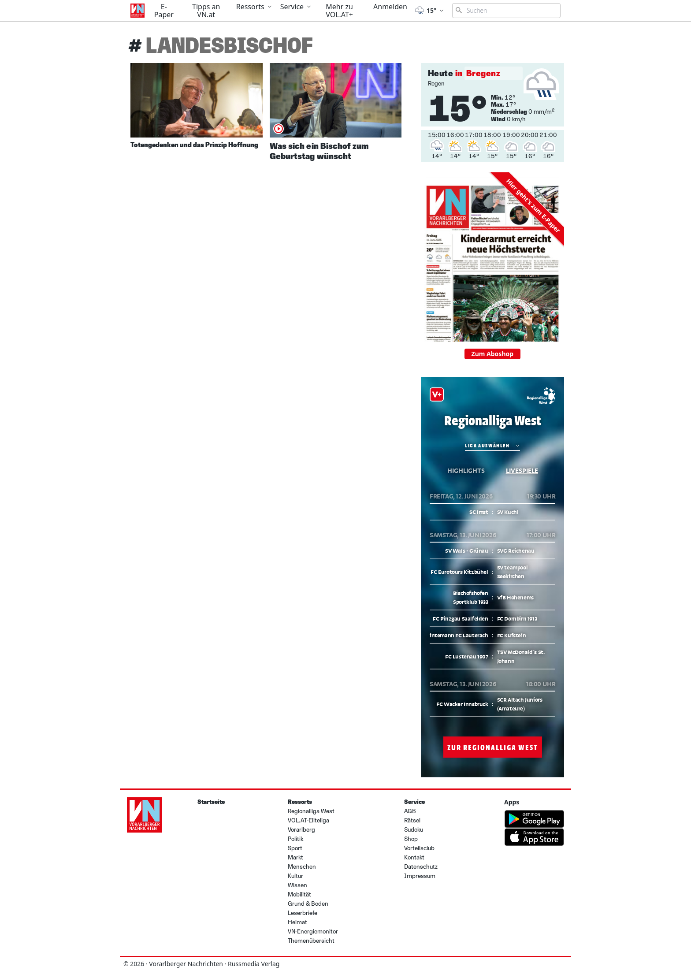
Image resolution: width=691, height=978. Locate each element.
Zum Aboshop (493, 354)
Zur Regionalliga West (492, 747)
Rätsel (412, 820)
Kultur (295, 876)
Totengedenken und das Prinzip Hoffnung (194, 145)
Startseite (211, 802)
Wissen (297, 885)
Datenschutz (421, 866)
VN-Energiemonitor (313, 931)
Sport (295, 848)
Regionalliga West (311, 811)
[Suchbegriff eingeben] (506, 10)
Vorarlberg (301, 829)
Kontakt (414, 857)
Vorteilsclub (419, 848)
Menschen (302, 866)
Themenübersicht (311, 941)
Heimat (297, 922)
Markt (295, 857)
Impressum (419, 876)
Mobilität (299, 894)
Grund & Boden (308, 903)
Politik (295, 839)
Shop (411, 839)
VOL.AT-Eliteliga (308, 820)
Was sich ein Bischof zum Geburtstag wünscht (319, 151)
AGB (410, 811)
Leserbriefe (302, 913)
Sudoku (413, 829)
